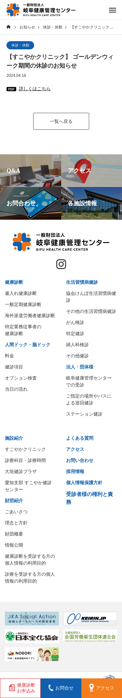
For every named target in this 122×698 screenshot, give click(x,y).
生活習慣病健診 (82, 282)
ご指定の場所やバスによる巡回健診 (89, 399)
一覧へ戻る (61, 121)
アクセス (75, 449)
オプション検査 (21, 378)
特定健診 (75, 333)
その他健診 (77, 355)
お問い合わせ (79, 460)
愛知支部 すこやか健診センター (28, 486)
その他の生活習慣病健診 (91, 311)
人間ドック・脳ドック (27, 344)
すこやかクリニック (25, 449)
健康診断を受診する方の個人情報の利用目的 (30, 559)
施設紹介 (14, 438)
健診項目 (14, 366)
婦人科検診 (77, 344)
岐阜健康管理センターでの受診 (89, 381)
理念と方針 (16, 522)
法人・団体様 (79, 366)
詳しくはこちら (35, 88)
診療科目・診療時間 (25, 460)
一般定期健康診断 (23, 304)
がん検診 (75, 322)
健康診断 (14, 282)
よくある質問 (79, 438)
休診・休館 (20, 45)
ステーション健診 (84, 414)
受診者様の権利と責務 (89, 498)
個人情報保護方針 (84, 482)
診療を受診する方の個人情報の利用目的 (30, 577)
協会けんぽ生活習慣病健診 (91, 297)
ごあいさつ (16, 511)
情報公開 (14, 545)
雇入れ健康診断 (21, 293)
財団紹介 (14, 500)
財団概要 (14, 533)
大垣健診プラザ (21, 471)
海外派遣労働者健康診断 (30, 315)
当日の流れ (16, 389)
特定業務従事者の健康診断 (23, 330)
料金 (9, 355)
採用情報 (75, 471)
